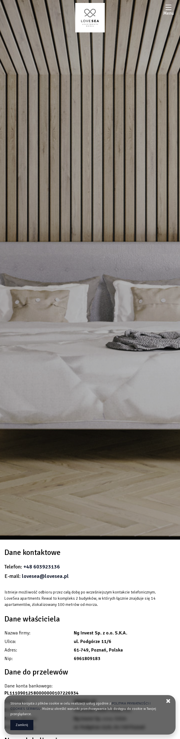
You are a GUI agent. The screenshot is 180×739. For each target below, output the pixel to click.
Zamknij (22, 725)
